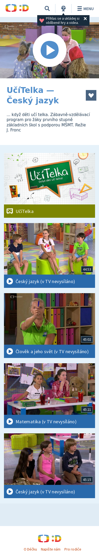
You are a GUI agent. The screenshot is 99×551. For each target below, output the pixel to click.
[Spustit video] (49, 50)
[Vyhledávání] (47, 8)
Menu (85, 8)
